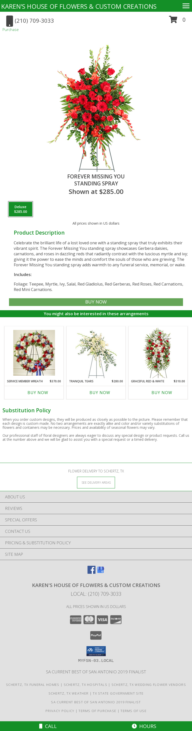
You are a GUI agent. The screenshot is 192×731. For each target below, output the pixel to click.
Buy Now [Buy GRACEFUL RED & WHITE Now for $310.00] (162, 392)
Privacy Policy (60, 711)
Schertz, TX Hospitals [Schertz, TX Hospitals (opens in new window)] (85, 684)
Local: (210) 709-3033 (96, 593)
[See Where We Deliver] (96, 482)
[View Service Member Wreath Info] (34, 353)
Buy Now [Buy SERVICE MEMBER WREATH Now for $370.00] (38, 392)
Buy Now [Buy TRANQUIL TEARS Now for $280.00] (100, 392)
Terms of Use (133, 711)
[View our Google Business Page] (100, 572)
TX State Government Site (118, 693)
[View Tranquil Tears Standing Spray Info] (96, 352)
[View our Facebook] (92, 572)
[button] (177, 21)
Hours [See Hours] (144, 726)
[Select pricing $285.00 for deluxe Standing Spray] (20, 209)
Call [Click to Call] (48, 726)
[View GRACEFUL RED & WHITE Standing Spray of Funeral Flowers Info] (158, 352)
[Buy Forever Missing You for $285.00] (96, 302)
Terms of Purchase (97, 711)
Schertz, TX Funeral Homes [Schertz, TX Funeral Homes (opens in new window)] (33, 684)
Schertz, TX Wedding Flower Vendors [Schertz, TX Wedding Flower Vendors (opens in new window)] (149, 684)
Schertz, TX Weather (68, 693)
